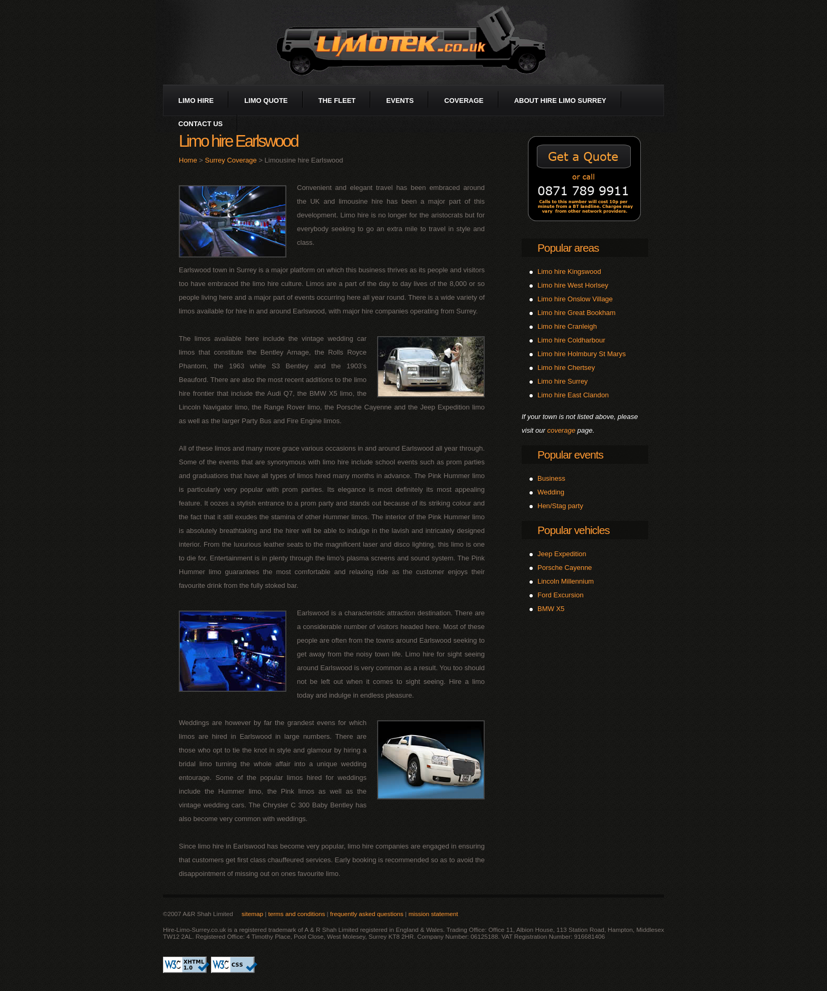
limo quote (265, 100)
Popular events (570, 455)
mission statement (433, 913)
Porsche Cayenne (564, 567)
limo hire (196, 100)
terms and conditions (296, 913)
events (400, 100)
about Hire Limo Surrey (560, 100)
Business (551, 478)
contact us (200, 124)
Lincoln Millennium (565, 581)
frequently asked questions (366, 913)
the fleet (337, 100)
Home (188, 160)
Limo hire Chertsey (566, 367)
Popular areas (568, 248)
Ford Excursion (560, 595)
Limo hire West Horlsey (572, 285)
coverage (463, 100)
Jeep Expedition (561, 554)
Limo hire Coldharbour (571, 340)
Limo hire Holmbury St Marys (581, 354)
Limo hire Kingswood (569, 271)
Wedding (550, 492)
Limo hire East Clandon (573, 395)
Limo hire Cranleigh (567, 326)
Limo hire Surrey (562, 381)
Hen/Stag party (560, 506)
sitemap (252, 913)
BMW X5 (550, 609)
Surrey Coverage (231, 160)
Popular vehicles (573, 530)
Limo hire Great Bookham (576, 313)
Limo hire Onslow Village (575, 299)
